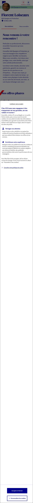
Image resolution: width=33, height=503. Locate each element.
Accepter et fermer (17, 491)
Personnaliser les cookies (18, 498)
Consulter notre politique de (13, 167)
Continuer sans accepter (16, 104)
